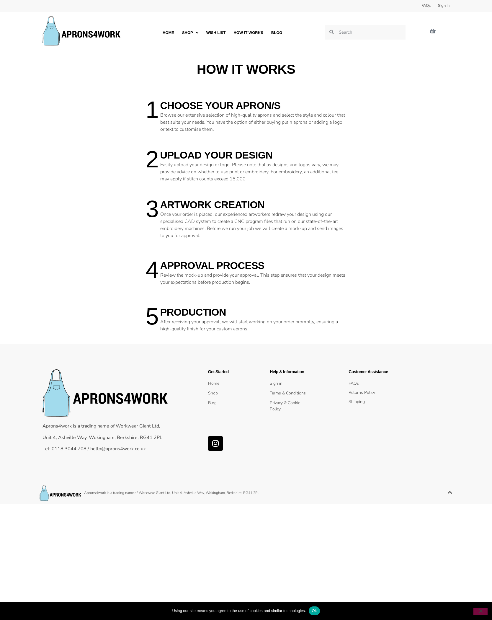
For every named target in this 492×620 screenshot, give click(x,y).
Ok (314, 610)
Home (168, 32)
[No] (480, 611)
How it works (248, 32)
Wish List (216, 32)
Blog (276, 32)
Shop (190, 33)
